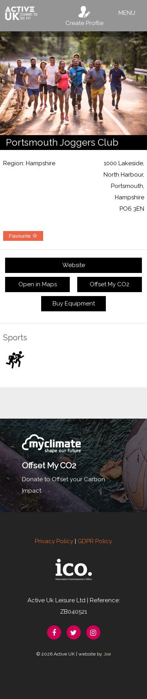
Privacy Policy (54, 541)
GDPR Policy (95, 541)
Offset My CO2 (109, 284)
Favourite (23, 236)
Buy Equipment (74, 303)
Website (73, 265)
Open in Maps (37, 284)
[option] (73, 83)
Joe (107, 654)
